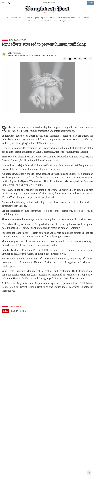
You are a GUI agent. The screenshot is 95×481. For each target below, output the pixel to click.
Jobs (55, 21)
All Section (31, 21)
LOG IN (90, 2)
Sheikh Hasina (18, 310)
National (14, 18)
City (79, 18)
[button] (3, 3)
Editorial (52, 18)
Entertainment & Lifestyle (66, 18)
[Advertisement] (48, 33)
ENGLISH (46, 3)
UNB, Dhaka (16, 53)
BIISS (5, 310)
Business (29, 18)
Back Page (21, 40)
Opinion (44, 18)
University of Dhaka (46, 245)
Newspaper (63, 21)
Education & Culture (44, 21)
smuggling (68, 131)
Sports (36, 18)
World (21, 18)
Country (86, 18)
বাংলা (53, 3)
